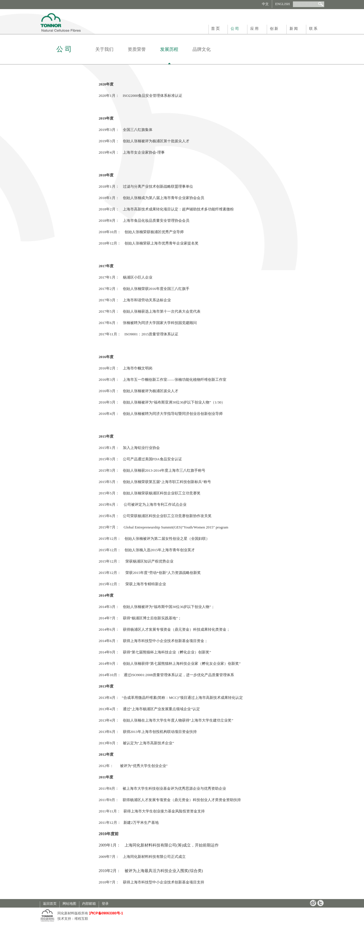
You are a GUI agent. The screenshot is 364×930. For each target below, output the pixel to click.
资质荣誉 (137, 49)
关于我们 (104, 49)
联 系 (313, 28)
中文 (265, 4)
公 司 (235, 28)
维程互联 (81, 919)
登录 (105, 904)
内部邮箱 (89, 904)
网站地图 (69, 904)
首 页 (215, 28)
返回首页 (50, 904)
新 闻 (293, 28)
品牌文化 (202, 49)
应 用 (254, 28)
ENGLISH (282, 4)
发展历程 (169, 49)
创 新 (274, 28)
